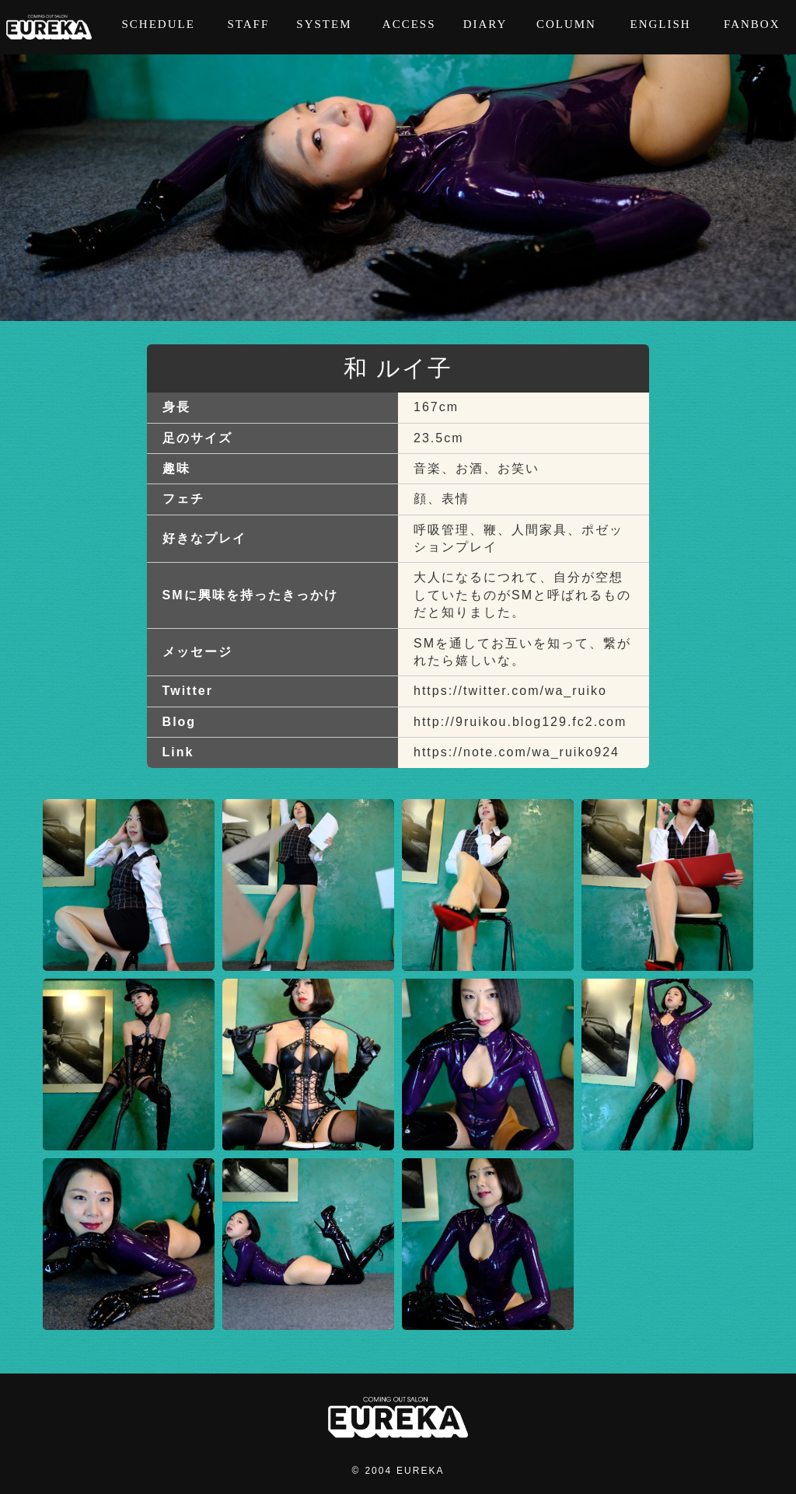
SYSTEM (323, 27)
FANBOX (752, 27)
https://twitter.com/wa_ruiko (510, 690)
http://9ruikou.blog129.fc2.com (520, 721)
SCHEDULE (157, 27)
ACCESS (409, 27)
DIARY (485, 27)
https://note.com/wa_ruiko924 (517, 752)
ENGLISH (660, 27)
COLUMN (566, 27)
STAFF (248, 27)
